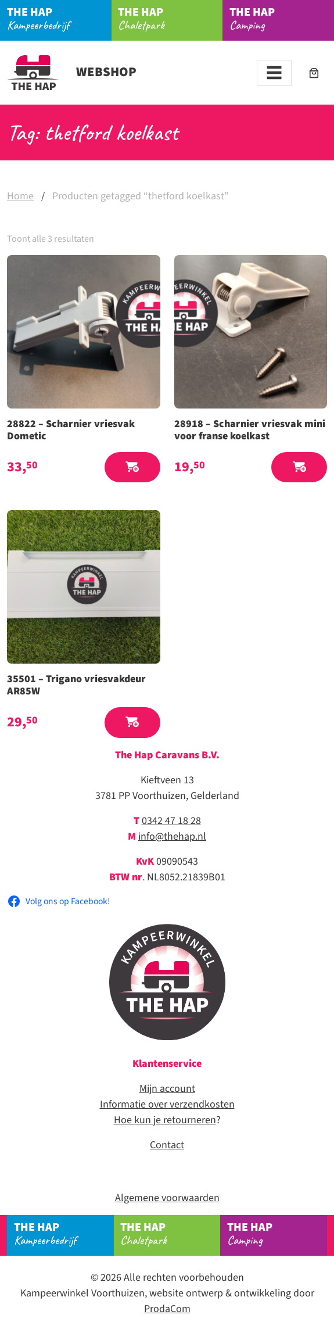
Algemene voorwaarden (167, 1198)
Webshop (72, 72)
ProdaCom (167, 1309)
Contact (167, 1145)
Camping (277, 1233)
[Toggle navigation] (274, 73)
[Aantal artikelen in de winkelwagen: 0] (314, 73)
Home (20, 196)
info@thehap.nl (172, 836)
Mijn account (167, 1088)
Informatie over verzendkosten (167, 1104)
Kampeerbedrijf (59, 18)
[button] (132, 467)
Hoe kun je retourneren (165, 1120)
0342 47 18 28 (171, 821)
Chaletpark (170, 18)
